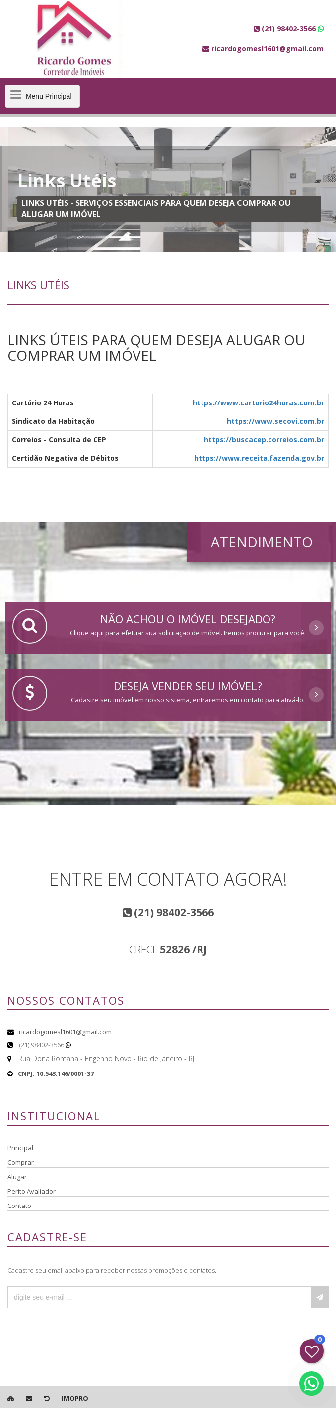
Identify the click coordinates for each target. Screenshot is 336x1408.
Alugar (17, 1176)
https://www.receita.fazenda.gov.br (259, 458)
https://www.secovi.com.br (275, 421)
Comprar (20, 1162)
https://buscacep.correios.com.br (264, 439)
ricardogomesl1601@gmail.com (65, 1031)
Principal (20, 1147)
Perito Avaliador (31, 1191)
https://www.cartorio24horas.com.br (258, 402)
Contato (19, 1205)
